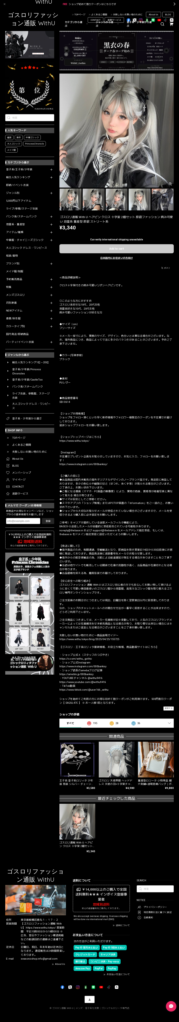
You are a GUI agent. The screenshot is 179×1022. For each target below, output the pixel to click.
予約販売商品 (14, 279)
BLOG (168, 14)
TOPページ (79, 14)
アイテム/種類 (14, 232)
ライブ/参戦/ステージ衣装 (22, 208)
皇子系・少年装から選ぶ (139, 24)
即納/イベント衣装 (17, 185)
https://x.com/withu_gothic (75, 658)
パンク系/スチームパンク (21, 216)
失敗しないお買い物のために (128, 14)
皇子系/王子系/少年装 (19, 169)
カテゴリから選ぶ (77, 24)
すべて (70, 723)
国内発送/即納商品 (17, 334)
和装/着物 (12, 255)
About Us (153, 14)
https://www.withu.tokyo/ (74, 440)
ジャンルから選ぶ (108, 24)
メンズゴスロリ (15, 295)
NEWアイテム (14, 310)
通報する (169, 708)
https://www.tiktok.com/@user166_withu (84, 689)
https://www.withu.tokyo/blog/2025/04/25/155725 (89, 639)
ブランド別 (13, 263)
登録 (48, 521)
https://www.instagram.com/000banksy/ (83, 464)
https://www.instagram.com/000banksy (82, 666)
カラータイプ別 (15, 326)
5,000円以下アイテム (18, 200)
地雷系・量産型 (15, 224)
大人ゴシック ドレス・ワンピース (26, 247)
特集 (9, 287)
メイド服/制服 (14, 271)
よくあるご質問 (99, 14)
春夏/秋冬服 (13, 318)
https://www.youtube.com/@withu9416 (82, 682)
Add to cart (116, 248)
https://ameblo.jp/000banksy (76, 674)
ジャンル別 (13, 193)
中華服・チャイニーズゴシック (25, 240)
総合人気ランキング (18, 177)
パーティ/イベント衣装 (20, 342)
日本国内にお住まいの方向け (116, 258)
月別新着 (11, 302)
